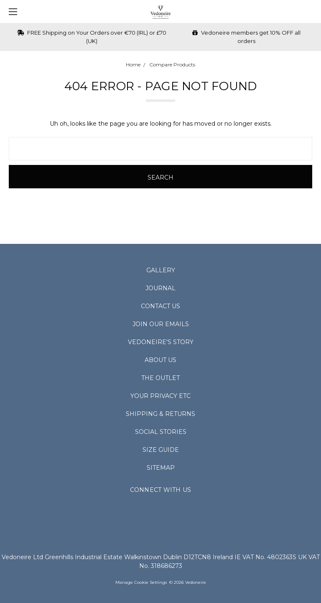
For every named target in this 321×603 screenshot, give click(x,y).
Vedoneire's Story (161, 342)
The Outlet (160, 378)
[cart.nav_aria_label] (311, 11)
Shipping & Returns (160, 414)
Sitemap (161, 467)
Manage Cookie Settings (141, 582)
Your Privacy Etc (160, 396)
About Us (160, 360)
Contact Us (160, 306)
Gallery (160, 270)
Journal (160, 288)
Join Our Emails (160, 324)
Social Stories (160, 432)
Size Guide (161, 450)
